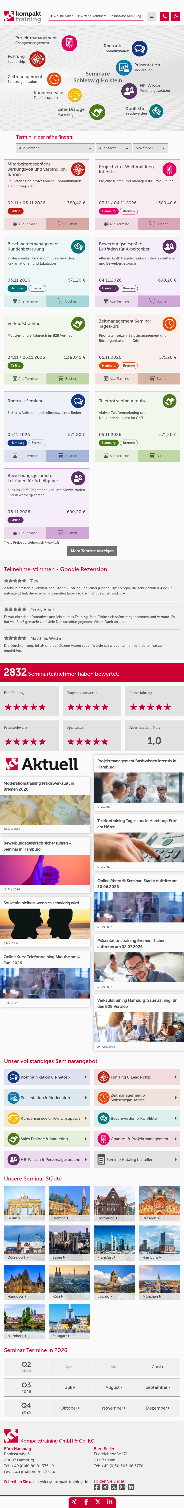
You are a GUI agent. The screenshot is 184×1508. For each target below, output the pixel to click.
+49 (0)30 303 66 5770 (122, 1466)
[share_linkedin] (110, 1502)
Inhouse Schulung (126, 16)
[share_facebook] (86, 1502)
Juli (70, 1387)
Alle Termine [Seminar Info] (25, 224)
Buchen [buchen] (67, 224)
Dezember (158, 1408)
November (114, 1408)
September (158, 1387)
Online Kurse (62, 16)
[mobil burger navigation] (151, 16)
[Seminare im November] (164, 16)
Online (15, 211)
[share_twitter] (98, 1502)
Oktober (70, 1408)
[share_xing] (74, 1502)
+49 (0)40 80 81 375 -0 (32, 1466)
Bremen (129, 211)
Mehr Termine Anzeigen (92, 551)
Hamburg (109, 211)
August (114, 1387)
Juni (158, 1367)
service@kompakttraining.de (62, 1481)
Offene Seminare (92, 16)
